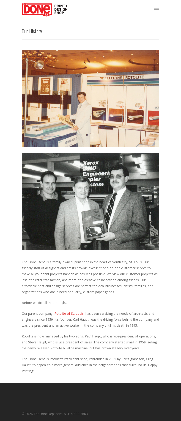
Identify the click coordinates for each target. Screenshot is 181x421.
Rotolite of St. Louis (68, 313)
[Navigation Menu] (156, 9)
